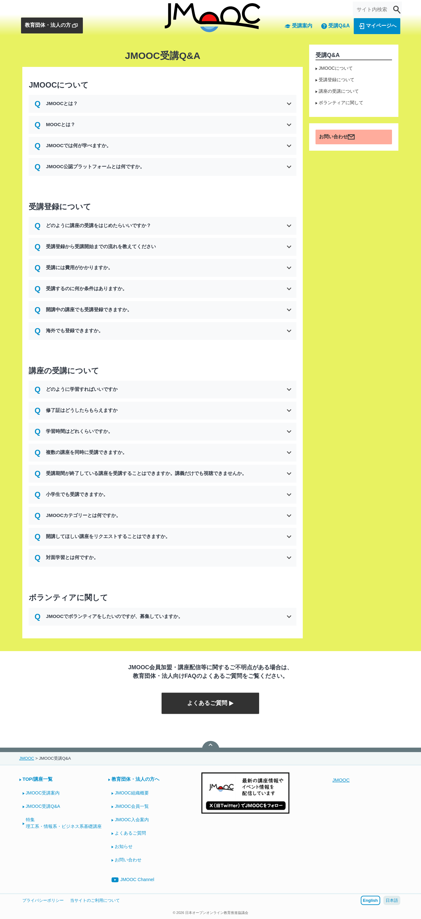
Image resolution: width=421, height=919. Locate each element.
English (370, 900)
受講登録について (336, 79)
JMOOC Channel (133, 879)
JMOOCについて (336, 68)
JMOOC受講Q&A (43, 806)
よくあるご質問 (130, 833)
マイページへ (377, 26)
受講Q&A (335, 26)
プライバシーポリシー (43, 900)
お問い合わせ (337, 136)
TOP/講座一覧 (38, 779)
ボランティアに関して (341, 102)
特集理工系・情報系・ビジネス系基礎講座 (64, 823)
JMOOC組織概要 (132, 792)
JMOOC (341, 780)
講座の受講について (339, 91)
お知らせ (124, 846)
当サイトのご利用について (95, 900)
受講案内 (298, 26)
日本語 (392, 900)
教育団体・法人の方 (51, 25)
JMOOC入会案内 (132, 819)
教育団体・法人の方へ (135, 779)
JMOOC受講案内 (43, 792)
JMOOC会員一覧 (132, 806)
